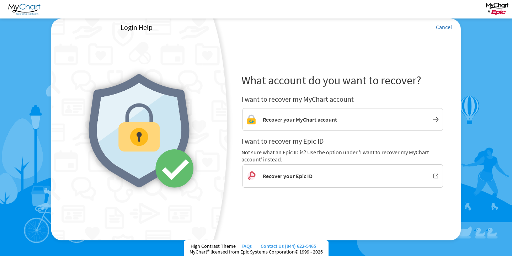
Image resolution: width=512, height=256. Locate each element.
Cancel (444, 27)
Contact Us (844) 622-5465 (288, 246)
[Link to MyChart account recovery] (342, 119)
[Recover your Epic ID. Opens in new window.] (342, 176)
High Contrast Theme (213, 246)
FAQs (247, 246)
